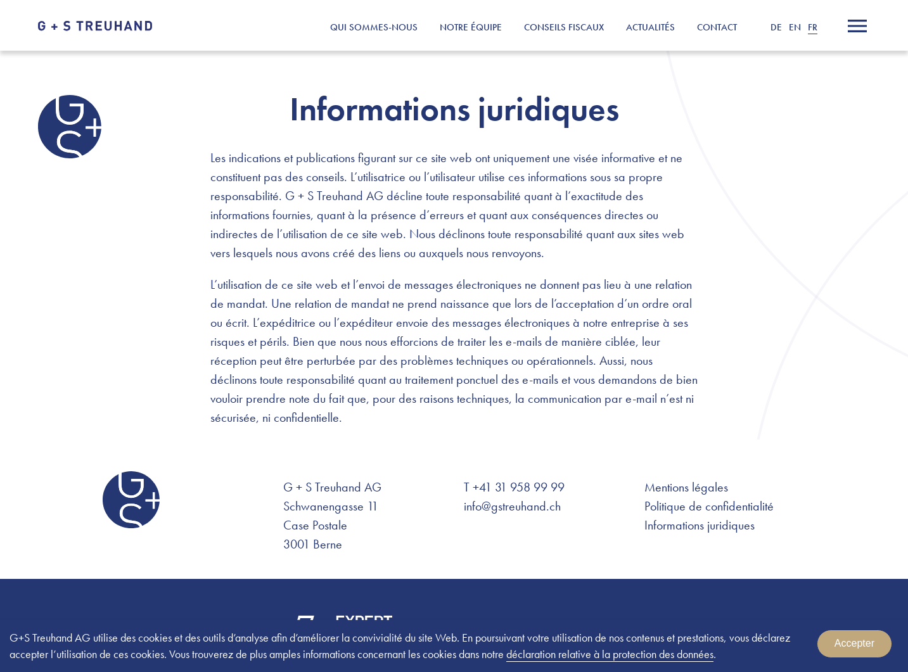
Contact (717, 27)
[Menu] (857, 26)
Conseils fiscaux (564, 27)
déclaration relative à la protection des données (609, 654)
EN (795, 27)
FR (812, 27)
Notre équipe (471, 27)
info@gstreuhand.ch (512, 506)
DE (776, 27)
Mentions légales (686, 487)
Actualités (650, 27)
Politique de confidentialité (709, 506)
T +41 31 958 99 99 (514, 487)
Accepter (854, 643)
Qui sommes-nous (374, 27)
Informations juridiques (699, 525)
